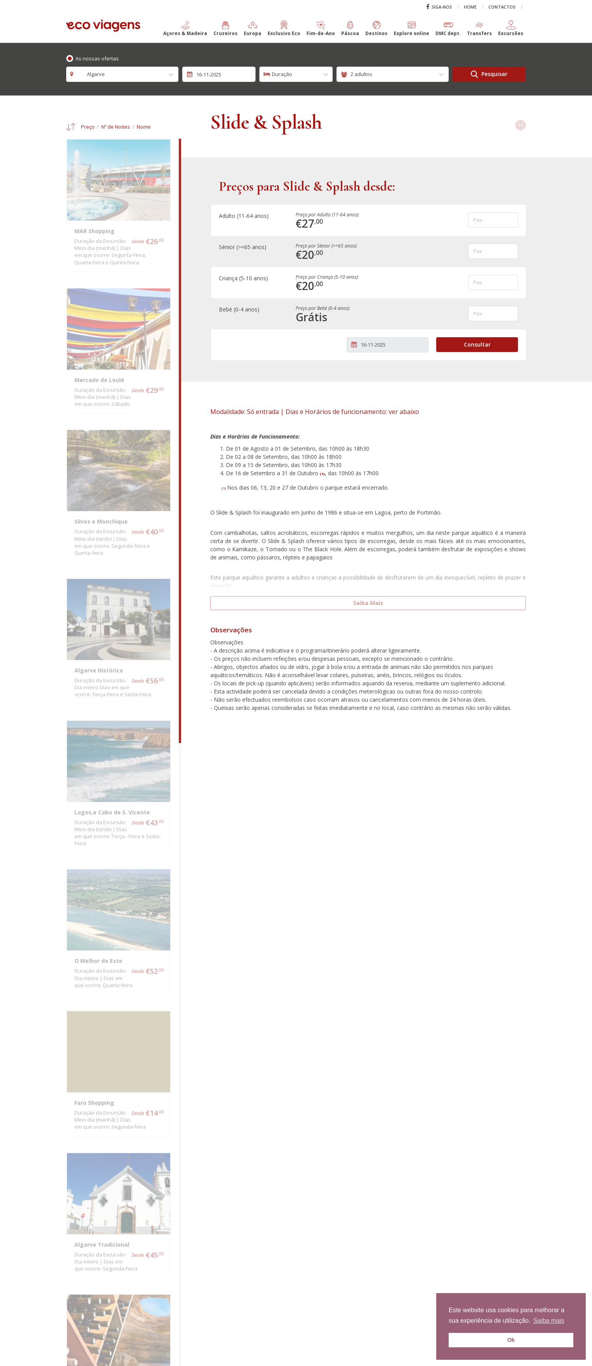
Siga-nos (439, 6)
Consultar (477, 342)
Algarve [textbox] (92, 74)
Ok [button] (510, 1340)
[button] (185, 32)
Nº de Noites (115, 127)
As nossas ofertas (97, 58)
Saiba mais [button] (549, 1320)
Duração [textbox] (282, 74)
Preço (88, 127)
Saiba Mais (368, 601)
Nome (144, 127)
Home (470, 6)
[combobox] (122, 74)
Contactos (502, 6)
